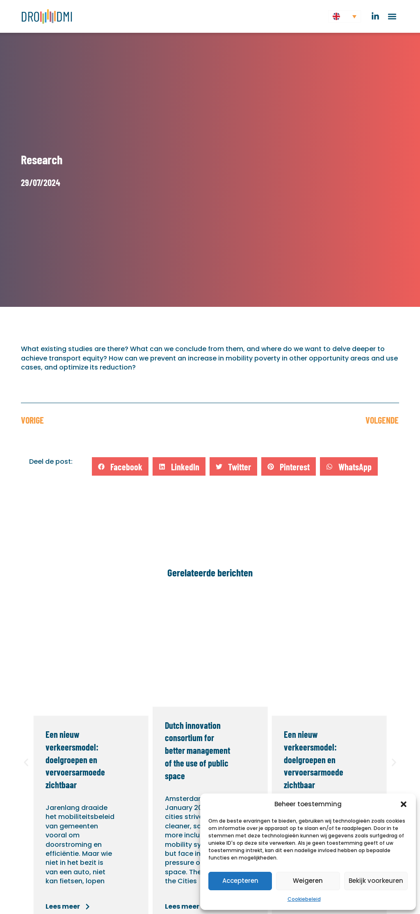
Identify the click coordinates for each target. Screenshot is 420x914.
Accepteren (240, 880)
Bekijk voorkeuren (376, 880)
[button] (403, 804)
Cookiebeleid (304, 899)
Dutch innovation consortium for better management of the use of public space (197, 750)
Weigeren (308, 880)
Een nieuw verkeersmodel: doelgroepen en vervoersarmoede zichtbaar (75, 759)
